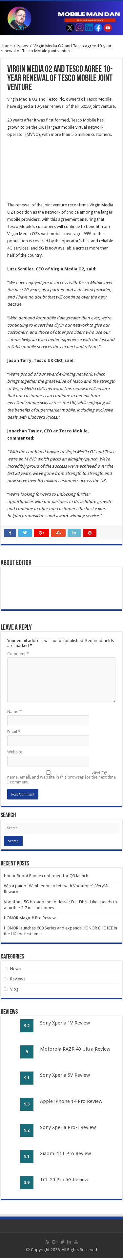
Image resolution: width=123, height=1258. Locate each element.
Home (6, 45)
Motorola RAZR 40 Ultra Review (75, 1049)
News (22, 45)
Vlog (14, 989)
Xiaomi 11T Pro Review (65, 1153)
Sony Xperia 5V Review (65, 1075)
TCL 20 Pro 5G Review (64, 1180)
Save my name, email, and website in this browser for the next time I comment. (61, 777)
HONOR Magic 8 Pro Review (30, 917)
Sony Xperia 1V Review (65, 1023)
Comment (18, 653)
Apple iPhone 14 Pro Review (71, 1101)
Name (14, 711)
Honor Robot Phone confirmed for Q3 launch (46, 875)
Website (14, 752)
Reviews (17, 978)
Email (13, 731)
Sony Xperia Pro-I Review (68, 1127)
